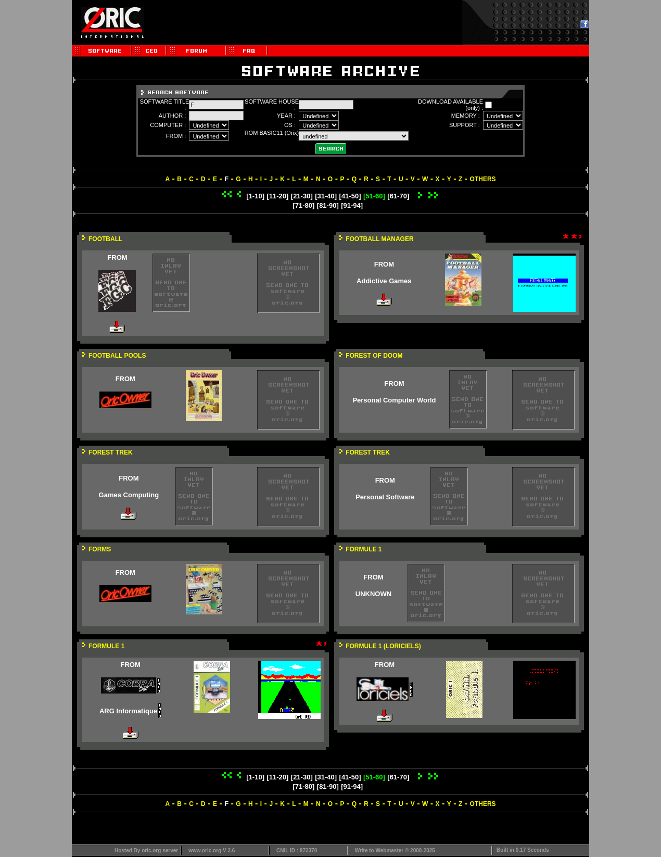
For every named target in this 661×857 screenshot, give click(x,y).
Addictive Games (384, 281)
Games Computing (129, 495)
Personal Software (384, 497)
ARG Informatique (128, 711)
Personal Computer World (394, 400)
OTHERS (483, 179)
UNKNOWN (373, 594)
